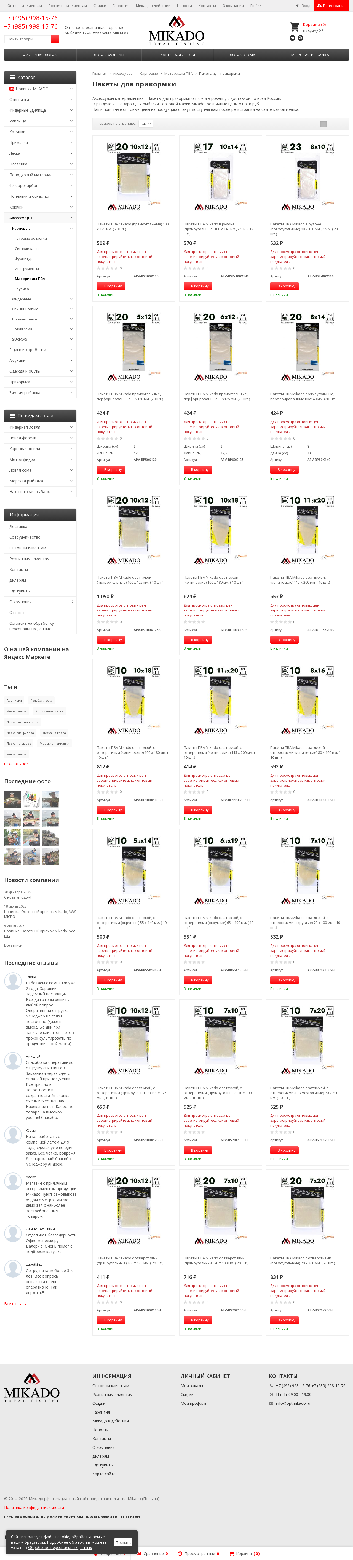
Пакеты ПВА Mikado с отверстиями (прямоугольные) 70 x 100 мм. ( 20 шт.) (216, 1260)
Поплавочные (24, 319)
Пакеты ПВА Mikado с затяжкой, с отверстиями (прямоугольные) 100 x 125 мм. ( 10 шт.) (132, 1092)
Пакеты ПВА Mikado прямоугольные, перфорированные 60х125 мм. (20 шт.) (217, 396)
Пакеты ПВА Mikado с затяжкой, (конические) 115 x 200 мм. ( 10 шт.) (300, 580)
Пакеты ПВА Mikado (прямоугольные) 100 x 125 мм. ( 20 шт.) (133, 226)
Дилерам (17, 580)
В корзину (110, 286)
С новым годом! (17, 897)
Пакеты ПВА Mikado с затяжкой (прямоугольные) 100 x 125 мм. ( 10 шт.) (130, 580)
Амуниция (18, 360)
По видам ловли (31, 416)
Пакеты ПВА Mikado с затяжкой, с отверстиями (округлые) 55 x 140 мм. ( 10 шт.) (132, 922)
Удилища (17, 121)
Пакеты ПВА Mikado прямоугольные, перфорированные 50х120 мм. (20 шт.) (130, 396)
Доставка (18, 526)
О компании (233, 5)
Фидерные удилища (27, 110)
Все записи (13, 945)
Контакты (207, 5)
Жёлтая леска (17, 711)
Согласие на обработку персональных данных (31, 626)
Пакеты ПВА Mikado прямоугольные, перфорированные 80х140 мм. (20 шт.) (303, 396)
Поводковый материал (30, 174)
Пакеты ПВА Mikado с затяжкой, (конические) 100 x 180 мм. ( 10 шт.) (213, 580)
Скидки (99, 5)
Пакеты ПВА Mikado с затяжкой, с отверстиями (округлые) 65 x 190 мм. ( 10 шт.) (218, 922)
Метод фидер (22, 459)
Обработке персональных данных (60, 1547)
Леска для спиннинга (23, 722)
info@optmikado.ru (293, 1403)
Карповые (21, 228)
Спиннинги (19, 99)
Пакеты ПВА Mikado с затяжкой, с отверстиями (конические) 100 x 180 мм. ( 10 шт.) (132, 752)
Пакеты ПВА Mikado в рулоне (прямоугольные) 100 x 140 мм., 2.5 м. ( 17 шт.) (218, 228)
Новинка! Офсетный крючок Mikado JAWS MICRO (40, 914)
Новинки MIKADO (29, 88)
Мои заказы (192, 1385)
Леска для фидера (20, 733)
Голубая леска (41, 700)
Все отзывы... (16, 1303)
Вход (303, 5)
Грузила (22, 288)
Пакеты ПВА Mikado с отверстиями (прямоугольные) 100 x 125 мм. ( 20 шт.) (130, 1260)
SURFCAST (20, 339)
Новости (184, 5)
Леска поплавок (19, 743)
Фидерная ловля (40, 54)
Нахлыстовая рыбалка (30, 491)
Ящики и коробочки (27, 349)
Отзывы (16, 612)
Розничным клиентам (68, 5)
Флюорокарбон (23, 185)
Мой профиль (194, 1403)
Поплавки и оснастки (29, 196)
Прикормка (19, 381)
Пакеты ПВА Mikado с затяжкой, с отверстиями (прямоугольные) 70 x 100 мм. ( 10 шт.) (218, 1092)
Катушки (17, 131)
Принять (123, 1542)
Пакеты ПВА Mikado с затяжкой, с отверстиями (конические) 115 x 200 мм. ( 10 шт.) (219, 752)
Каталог (22, 77)
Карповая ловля (177, 54)
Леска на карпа (54, 733)
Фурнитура (25, 258)
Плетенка (18, 164)
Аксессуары (20, 217)
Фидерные (21, 298)
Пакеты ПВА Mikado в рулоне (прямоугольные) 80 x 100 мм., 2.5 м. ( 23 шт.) (304, 228)
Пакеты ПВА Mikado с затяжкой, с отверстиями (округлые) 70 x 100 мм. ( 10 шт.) (305, 922)
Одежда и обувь (24, 371)
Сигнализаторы (28, 248)
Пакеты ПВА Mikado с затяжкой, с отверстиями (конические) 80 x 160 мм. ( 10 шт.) (305, 752)
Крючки (16, 207)
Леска (14, 153)
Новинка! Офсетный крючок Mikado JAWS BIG (40, 933)
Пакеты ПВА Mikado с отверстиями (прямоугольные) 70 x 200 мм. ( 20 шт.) (302, 1260)
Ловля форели (109, 54)
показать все (16, 763)
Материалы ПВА (30, 278)
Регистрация (331, 5)
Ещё (255, 5)
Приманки (18, 142)
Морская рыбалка (310, 54)
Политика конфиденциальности (34, 1507)
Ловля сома (242, 54)
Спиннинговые (25, 308)
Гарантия (121, 5)
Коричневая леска (49, 711)
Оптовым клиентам (24, 5)
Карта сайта (104, 1473)
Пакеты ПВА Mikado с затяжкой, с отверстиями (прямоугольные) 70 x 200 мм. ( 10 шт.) (304, 1092)
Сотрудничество (25, 537)
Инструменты (27, 268)
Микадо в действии (153, 5)
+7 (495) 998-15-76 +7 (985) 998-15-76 (31, 22)
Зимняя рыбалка (24, 392)
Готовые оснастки (31, 238)
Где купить (19, 591)
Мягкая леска (17, 754)
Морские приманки (54, 743)
